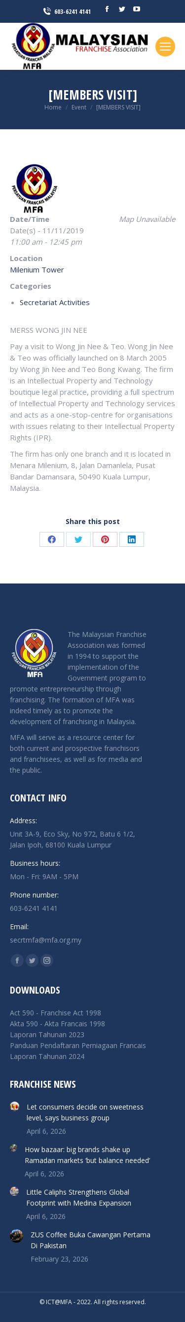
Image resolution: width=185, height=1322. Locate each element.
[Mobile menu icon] (165, 46)
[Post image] (14, 1106)
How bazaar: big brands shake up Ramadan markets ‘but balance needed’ (87, 1155)
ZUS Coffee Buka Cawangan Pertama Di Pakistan (90, 1240)
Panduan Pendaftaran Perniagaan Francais (78, 1045)
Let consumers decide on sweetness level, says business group (85, 1112)
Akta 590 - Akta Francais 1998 (57, 1023)
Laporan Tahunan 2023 (47, 1034)
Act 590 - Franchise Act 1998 (55, 1012)
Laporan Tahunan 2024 (47, 1056)
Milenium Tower (37, 269)
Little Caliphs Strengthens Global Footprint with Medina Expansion (78, 1197)
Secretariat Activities (55, 302)
